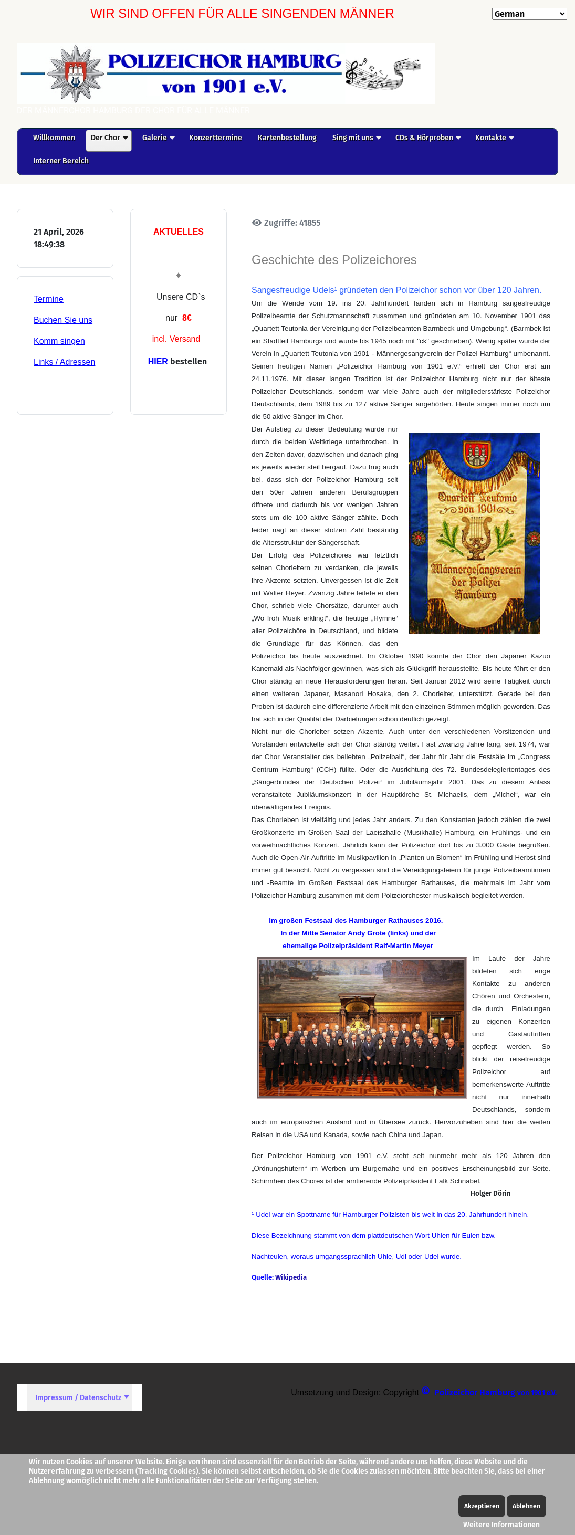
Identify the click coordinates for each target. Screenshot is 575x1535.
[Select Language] (529, 14)
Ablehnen (526, 1506)
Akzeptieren (481, 1506)
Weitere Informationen (501, 1524)
